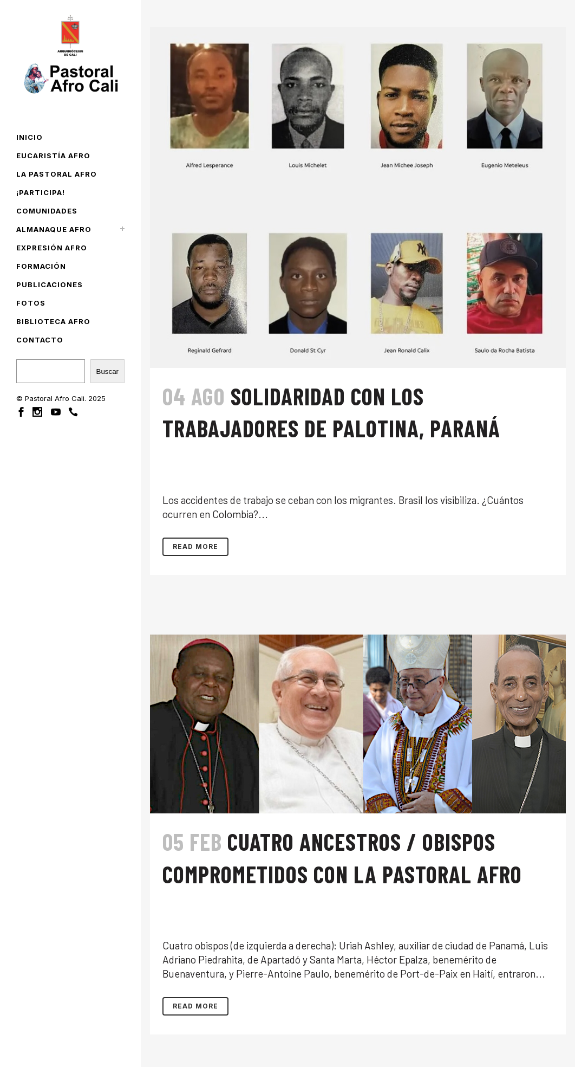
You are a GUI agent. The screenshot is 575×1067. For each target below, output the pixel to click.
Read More (195, 546)
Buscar (107, 371)
